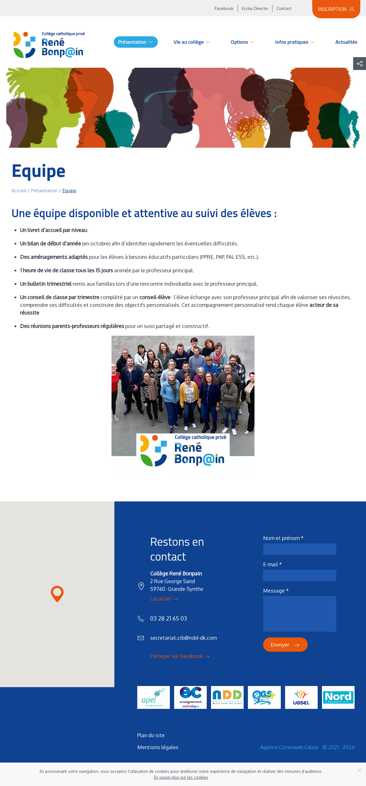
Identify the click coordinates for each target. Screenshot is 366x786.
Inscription (336, 9)
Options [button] (243, 42)
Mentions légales (157, 747)
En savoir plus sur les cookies (181, 777)
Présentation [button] (136, 42)
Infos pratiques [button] (295, 42)
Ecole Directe (255, 8)
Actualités (346, 42)
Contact (284, 8)
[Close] (360, 770)
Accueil (98, 42)
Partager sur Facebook (180, 656)
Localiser (164, 599)
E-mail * (272, 564)
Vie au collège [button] (192, 42)
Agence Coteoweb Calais (289, 747)
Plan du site (151, 735)
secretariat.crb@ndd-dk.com (183, 638)
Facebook (224, 8)
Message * (276, 590)
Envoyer (285, 645)
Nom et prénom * (283, 538)
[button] (359, 63)
